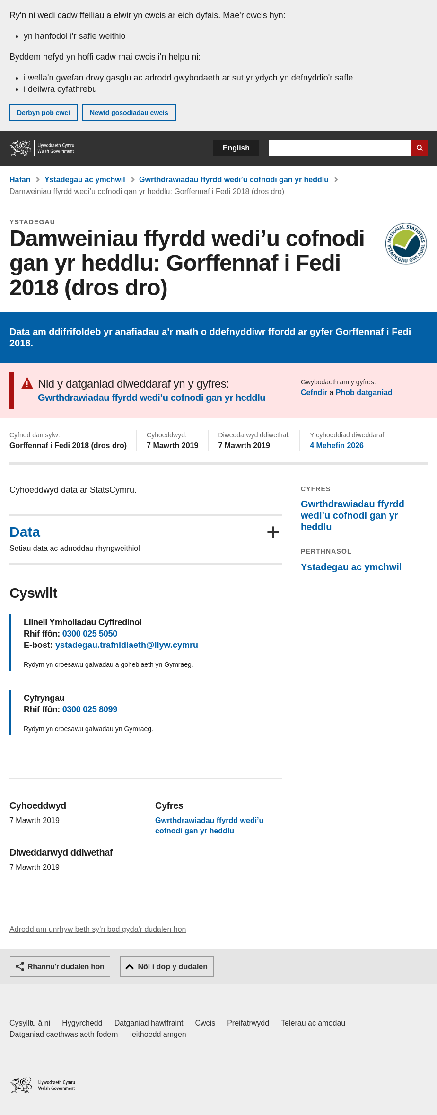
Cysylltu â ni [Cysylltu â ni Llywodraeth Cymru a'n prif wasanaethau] (29, 1023)
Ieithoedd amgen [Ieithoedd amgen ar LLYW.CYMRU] (158, 1034)
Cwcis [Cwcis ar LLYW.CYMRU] (205, 1023)
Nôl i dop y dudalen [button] (173, 967)
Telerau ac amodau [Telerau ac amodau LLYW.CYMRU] (313, 1023)
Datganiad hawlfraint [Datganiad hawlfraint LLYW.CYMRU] (149, 1023)
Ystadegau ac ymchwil (84, 180)
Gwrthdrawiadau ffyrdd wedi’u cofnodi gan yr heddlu (234, 180)
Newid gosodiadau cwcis (129, 112)
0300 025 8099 (89, 709)
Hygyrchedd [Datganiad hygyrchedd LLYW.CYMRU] (82, 1023)
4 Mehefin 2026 (337, 446)
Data (24, 532)
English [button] (236, 148)
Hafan (19, 180)
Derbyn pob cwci (43, 112)
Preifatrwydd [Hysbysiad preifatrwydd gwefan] (248, 1023)
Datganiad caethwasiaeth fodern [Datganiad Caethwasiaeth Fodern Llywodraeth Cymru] (63, 1034)
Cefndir (314, 393)
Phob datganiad (364, 393)
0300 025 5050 (89, 633)
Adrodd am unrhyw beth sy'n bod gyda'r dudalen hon (97, 929)
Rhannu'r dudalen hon (65, 967)
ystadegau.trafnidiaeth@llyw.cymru (126, 645)
